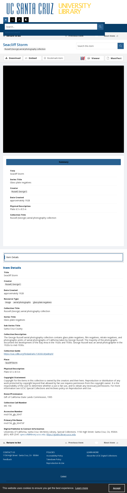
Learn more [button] (81, 488)
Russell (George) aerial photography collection (25, 49)
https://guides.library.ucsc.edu (61, 434)
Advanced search (12, 32)
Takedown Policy (53, 459)
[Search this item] (97, 46)
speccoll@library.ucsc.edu (32, 434)
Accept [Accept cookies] (116, 488)
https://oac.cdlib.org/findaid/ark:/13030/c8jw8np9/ (28, 353)
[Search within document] (121, 46)
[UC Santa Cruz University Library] (49, 9)
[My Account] (19, 19)
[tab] (63, 162)
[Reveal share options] (12, 19)
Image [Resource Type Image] (8, 302)
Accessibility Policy (54, 455)
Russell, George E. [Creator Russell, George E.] (19, 191)
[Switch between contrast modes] (26, 19)
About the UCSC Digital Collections (102, 455)
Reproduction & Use (55, 463)
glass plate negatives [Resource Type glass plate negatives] (42, 302)
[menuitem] (63, 476)
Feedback (7, 459)
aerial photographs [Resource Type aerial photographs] (22, 302)
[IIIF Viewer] (95, 58)
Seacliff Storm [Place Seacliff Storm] (11, 362)
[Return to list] (19, 35)
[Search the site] (51, 27)
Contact (63, 476)
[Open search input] (5, 19)
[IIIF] (82, 58)
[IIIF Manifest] (114, 58)
